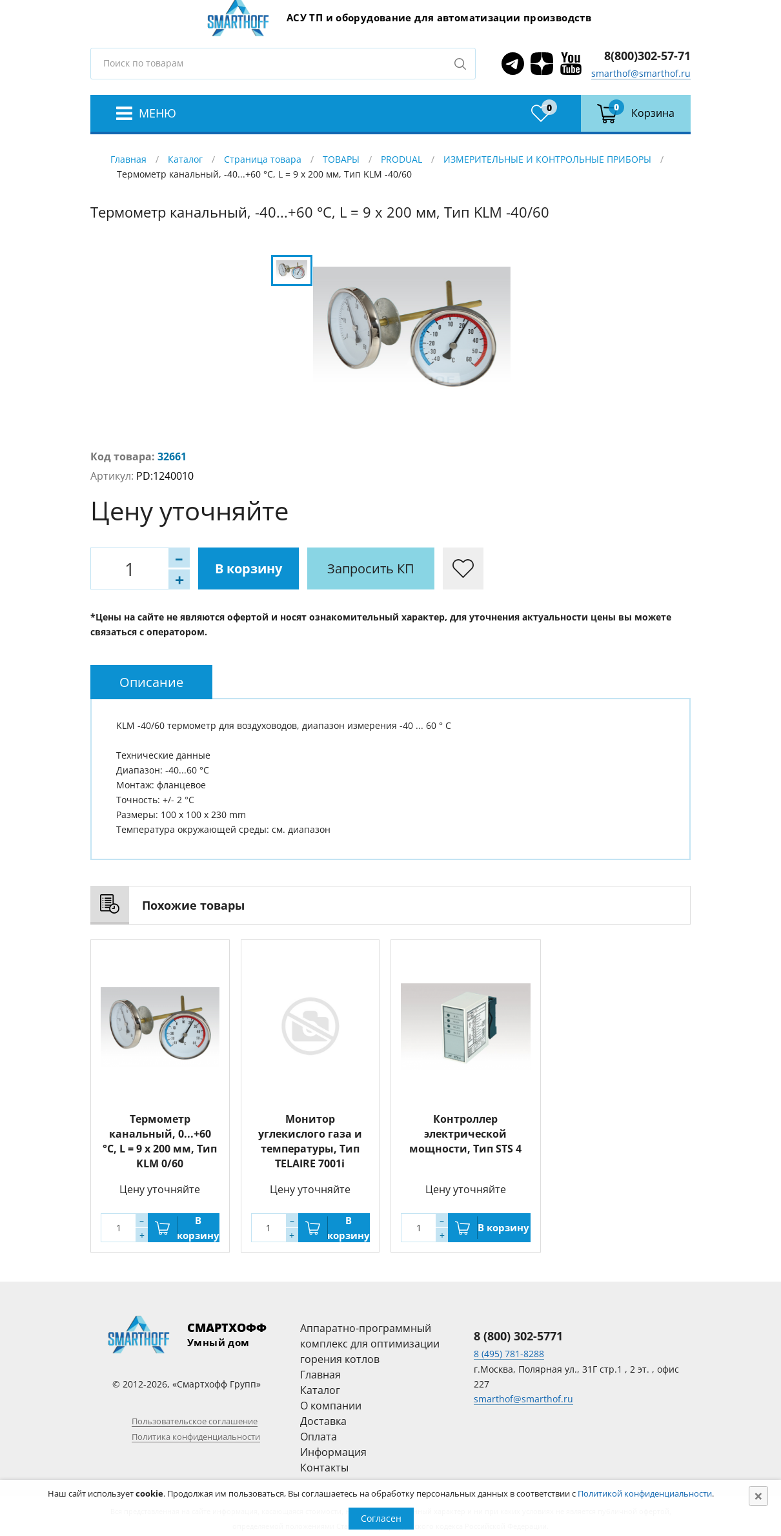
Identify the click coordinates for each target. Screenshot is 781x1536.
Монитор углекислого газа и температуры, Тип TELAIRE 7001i (310, 1141)
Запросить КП (370, 568)
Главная (128, 159)
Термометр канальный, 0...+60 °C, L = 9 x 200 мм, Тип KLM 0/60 (160, 1141)
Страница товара (262, 159)
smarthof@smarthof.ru (641, 73)
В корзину (248, 568)
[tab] (151, 682)
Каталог (185, 159)
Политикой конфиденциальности (645, 1493)
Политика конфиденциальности (196, 1436)
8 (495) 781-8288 (509, 1353)
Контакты (324, 1467)
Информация (333, 1452)
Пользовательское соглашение (195, 1421)
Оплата (318, 1436)
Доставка (323, 1421)
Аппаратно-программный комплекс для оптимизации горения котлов (370, 1343)
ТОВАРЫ (341, 159)
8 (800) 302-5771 (518, 1336)
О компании (330, 1405)
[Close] (758, 1496)
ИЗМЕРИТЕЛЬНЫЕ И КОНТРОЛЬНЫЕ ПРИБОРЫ (547, 159)
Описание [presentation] (151, 682)
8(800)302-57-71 (647, 55)
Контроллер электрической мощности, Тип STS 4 (465, 1134)
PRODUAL (401, 159)
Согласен (381, 1518)
